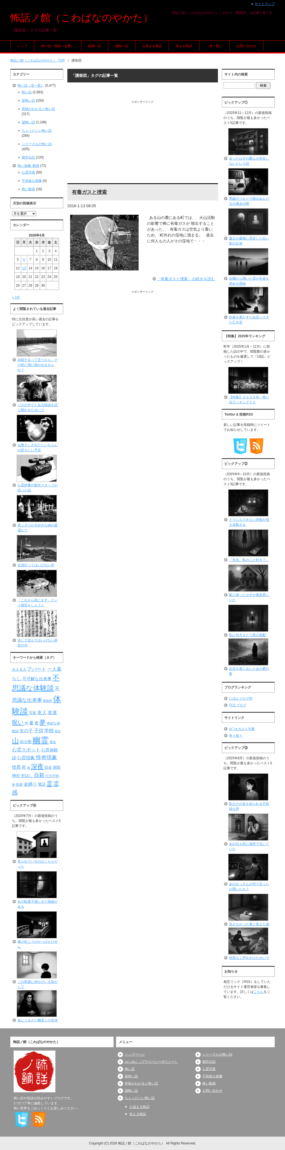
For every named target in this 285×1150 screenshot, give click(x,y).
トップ (22, 46)
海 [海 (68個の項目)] (28, 767)
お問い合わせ (246, 46)
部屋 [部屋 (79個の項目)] (19, 785)
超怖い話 (94, 46)
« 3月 (16, 297)
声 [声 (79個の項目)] (26, 723)
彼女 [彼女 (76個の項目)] (53, 742)
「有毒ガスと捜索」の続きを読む (186, 279)
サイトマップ (265, 4)
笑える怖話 (184, 46)
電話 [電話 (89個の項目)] (42, 784)
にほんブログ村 (240, 698)
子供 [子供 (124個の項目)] (38, 730)
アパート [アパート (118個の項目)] (36, 669)
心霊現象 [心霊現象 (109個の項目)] (26, 757)
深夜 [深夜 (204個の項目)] (37, 766)
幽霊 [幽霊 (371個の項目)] (41, 740)
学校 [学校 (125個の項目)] (49, 730)
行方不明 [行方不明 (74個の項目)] (52, 776)
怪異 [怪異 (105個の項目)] (16, 767)
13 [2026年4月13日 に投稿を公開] (24, 268)
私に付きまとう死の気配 (247, 635)
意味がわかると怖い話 (38, 109)
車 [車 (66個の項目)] (13, 784)
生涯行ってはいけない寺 (36, 565)
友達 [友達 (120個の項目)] (52, 712)
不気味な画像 (32, 181)
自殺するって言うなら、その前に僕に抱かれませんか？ (38, 365)
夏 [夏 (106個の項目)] (31, 723)
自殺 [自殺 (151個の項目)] (39, 775)
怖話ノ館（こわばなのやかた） (81, 17)
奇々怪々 (235, 736)
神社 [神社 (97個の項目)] (16, 775)
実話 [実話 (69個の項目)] (58, 731)
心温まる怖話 (152, 46)
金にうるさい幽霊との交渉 (38, 1020)
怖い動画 (28, 189)
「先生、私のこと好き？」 (249, 560)
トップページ (135, 1054)
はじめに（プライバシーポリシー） (151, 1062)
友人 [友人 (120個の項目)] (42, 712)
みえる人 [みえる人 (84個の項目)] (19, 669)
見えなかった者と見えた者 (249, 924)
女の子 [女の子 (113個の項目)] (26, 730)
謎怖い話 (121, 46)
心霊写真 (28, 172)
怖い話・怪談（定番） (57, 46)
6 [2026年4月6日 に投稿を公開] (24, 260)
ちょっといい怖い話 (37, 131)
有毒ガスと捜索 (89, 192)
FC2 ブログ (237, 705)
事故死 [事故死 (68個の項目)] (47, 700)
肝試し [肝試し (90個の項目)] (27, 775)
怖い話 (27, 92)
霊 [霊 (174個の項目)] (49, 783)
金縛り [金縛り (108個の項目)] (30, 784)
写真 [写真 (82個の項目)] (32, 713)
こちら (259, 992)
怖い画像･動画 (28, 166)
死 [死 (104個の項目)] (24, 767)
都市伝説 (28, 157)
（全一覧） (214, 46)
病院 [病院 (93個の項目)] (57, 767)
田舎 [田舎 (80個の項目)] (48, 768)
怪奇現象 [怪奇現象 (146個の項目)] (46, 757)
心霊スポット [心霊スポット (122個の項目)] (26, 750)
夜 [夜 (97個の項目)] (37, 723)
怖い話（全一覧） (31, 85)
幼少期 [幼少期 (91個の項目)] (25, 741)
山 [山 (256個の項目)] (15, 740)
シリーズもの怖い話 (37, 144)
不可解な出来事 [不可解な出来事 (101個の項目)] (36, 678)
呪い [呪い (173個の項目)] (18, 722)
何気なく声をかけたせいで (249, 958)
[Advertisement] (142, 143)
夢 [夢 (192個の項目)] (43, 722)
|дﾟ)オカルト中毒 (242, 729)
